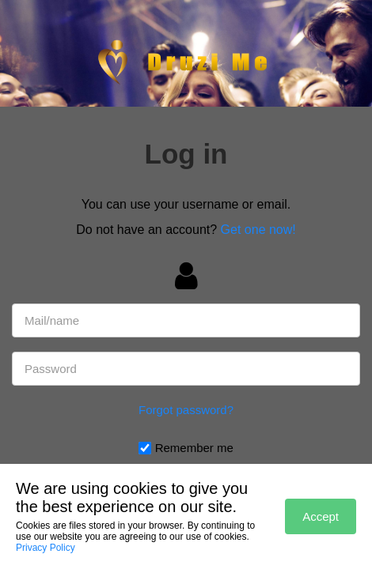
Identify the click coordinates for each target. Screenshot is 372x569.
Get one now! (258, 229)
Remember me (194, 447)
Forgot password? (186, 409)
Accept (320, 516)
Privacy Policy (45, 547)
